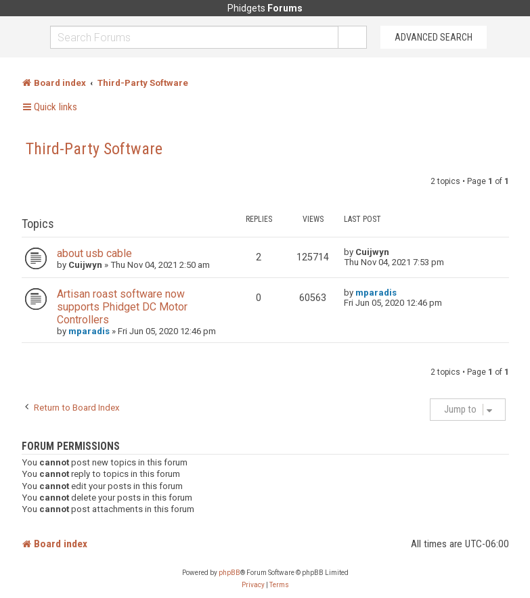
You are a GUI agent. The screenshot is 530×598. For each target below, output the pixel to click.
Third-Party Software (94, 148)
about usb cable (94, 253)
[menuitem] (253, 585)
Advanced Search (433, 37)
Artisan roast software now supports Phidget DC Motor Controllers (122, 307)
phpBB (229, 572)
